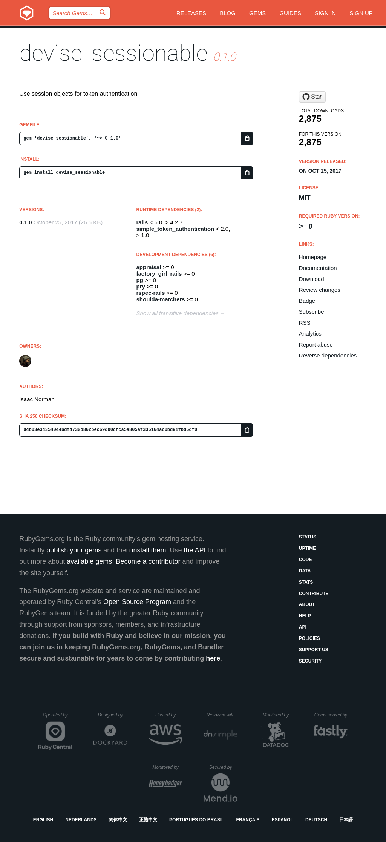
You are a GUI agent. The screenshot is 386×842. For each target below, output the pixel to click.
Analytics (310, 333)
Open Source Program (137, 602)
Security (310, 661)
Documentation (318, 268)
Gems (257, 13)
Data (305, 571)
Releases (191, 13)
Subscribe (311, 311)
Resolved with (222, 715)
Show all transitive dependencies (177, 313)
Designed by (112, 715)
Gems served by (331, 715)
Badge (307, 301)
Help (305, 615)
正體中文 (148, 819)
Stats (306, 582)
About (307, 604)
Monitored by (278, 715)
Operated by (57, 717)
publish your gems (73, 550)
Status (307, 537)
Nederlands (80, 819)
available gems (89, 561)
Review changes (319, 290)
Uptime (307, 548)
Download (311, 279)
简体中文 (118, 819)
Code (305, 559)
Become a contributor (148, 561)
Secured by (223, 767)
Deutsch (316, 819)
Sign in (325, 13)
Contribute (314, 593)
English (43, 819)
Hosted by (168, 715)
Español (282, 819)
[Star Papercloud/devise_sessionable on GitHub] (312, 97)
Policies (309, 638)
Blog (228, 13)
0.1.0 (25, 222)
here (213, 658)
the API (194, 550)
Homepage (312, 257)
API (302, 627)
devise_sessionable (113, 53)
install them (149, 550)
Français (248, 819)
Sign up (361, 13)
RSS (305, 322)
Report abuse (316, 344)
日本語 (346, 819)
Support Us (313, 649)
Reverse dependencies (328, 355)
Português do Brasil (196, 819)
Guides (290, 13)
